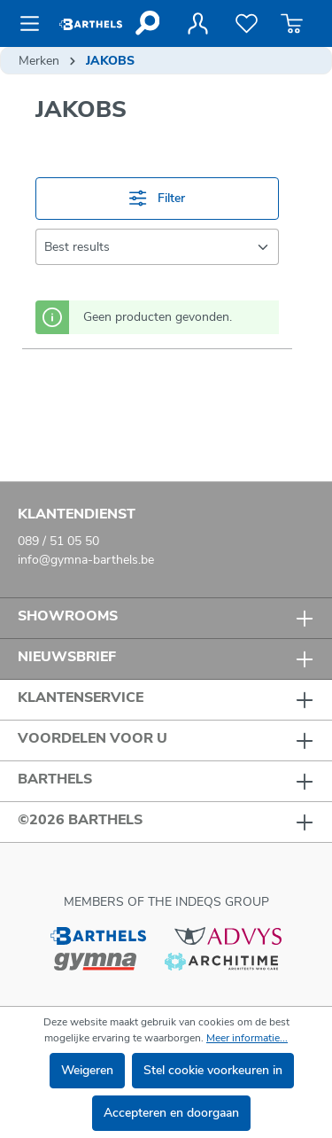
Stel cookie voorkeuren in (212, 1070)
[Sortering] (157, 247)
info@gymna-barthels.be (86, 559)
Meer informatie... (247, 1038)
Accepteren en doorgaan (171, 1112)
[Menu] (35, 23)
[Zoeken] (146, 23)
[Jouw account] (197, 23)
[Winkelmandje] (291, 23)
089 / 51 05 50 (58, 541)
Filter (156, 198)
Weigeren (87, 1070)
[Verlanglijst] (246, 23)
